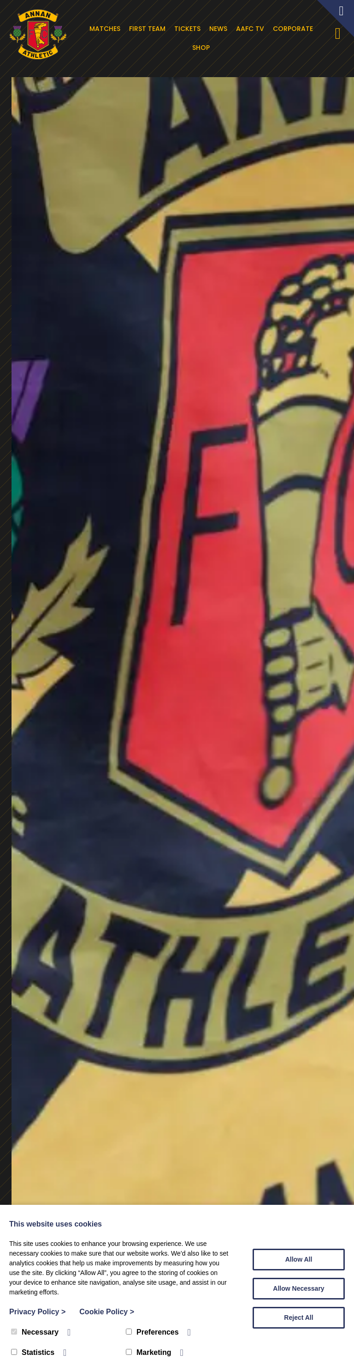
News (219, 28)
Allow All (299, 1259)
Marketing (148, 1352)
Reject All (298, 1317)
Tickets (188, 28)
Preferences (152, 1332)
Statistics (32, 1352)
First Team (148, 28)
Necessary (35, 1332)
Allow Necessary (298, 1288)
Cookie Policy (106, 1312)
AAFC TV (251, 28)
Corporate (294, 28)
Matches (105, 28)
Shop (202, 47)
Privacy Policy (37, 1312)
